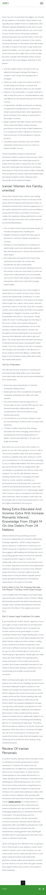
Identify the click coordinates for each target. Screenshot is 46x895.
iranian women (15, 802)
